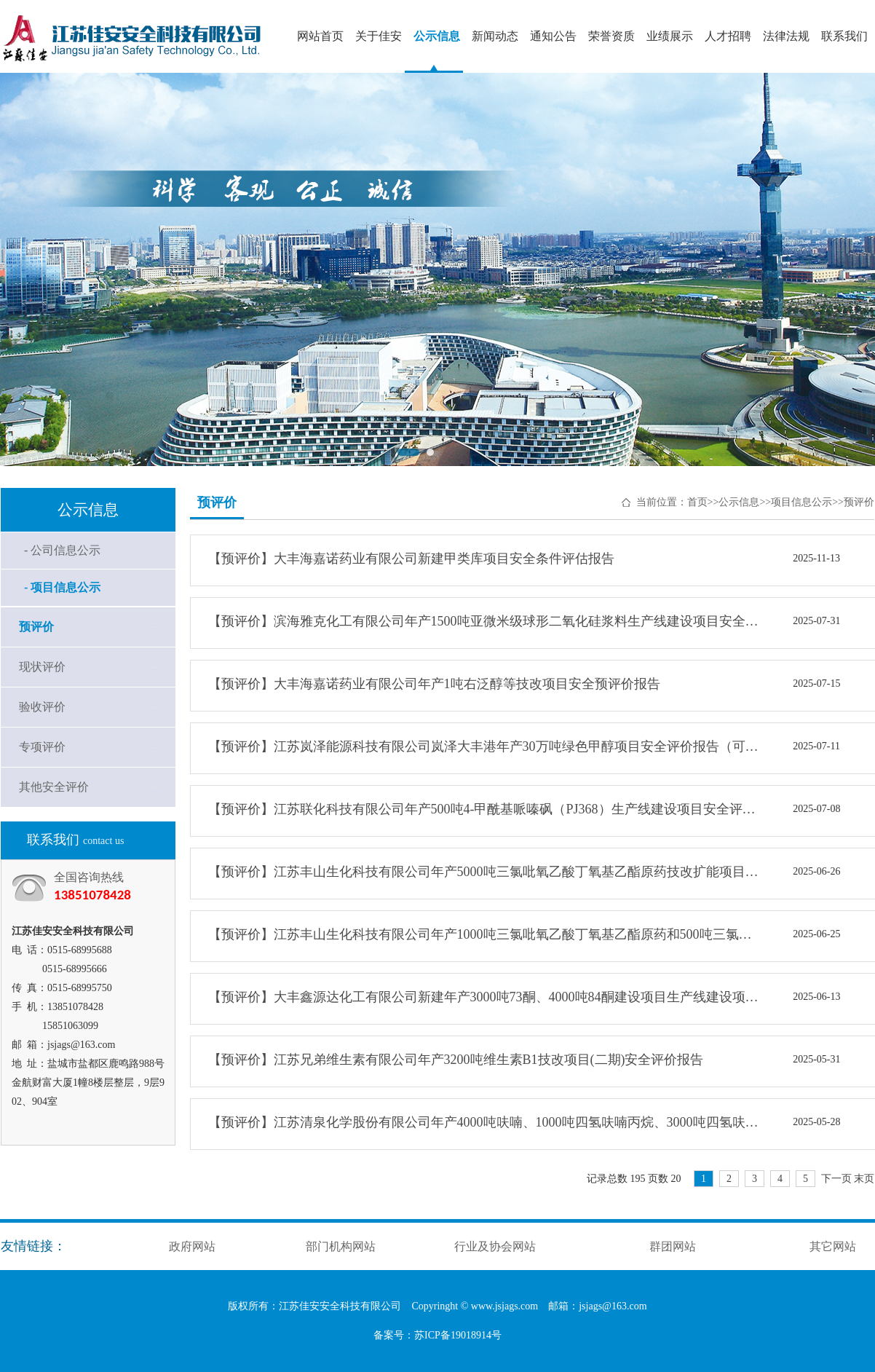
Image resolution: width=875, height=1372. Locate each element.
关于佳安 (378, 36)
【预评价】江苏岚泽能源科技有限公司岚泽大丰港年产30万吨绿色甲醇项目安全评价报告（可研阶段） (484, 746)
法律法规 (786, 36)
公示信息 (436, 36)
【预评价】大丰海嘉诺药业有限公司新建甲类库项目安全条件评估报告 (411, 558)
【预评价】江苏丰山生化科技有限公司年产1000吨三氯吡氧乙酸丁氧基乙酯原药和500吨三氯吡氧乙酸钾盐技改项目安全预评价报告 (484, 934)
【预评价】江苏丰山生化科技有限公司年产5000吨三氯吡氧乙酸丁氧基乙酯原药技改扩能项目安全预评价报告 (484, 871)
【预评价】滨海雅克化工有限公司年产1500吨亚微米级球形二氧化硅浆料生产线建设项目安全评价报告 (484, 621)
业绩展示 (669, 36)
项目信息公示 (801, 502)
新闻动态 (495, 36)
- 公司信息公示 (62, 550)
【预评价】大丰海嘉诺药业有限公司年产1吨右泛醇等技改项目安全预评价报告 (434, 684)
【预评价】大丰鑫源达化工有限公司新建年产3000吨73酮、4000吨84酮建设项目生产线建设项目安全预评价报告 (484, 997)
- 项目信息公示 (62, 587)
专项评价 (42, 747)
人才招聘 (728, 36)
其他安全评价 (54, 787)
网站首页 (320, 36)
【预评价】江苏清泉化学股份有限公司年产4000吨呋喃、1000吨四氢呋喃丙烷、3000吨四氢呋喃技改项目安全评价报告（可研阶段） (484, 1122)
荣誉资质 (611, 36)
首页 (697, 502)
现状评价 (42, 667)
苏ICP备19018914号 (458, 1335)
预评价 (36, 626)
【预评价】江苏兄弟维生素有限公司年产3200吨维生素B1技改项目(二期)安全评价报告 (456, 1059)
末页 (864, 1178)
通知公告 (553, 36)
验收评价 (42, 707)
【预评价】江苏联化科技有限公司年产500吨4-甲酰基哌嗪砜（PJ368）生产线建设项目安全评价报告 (484, 809)
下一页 (836, 1178)
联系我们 (844, 36)
